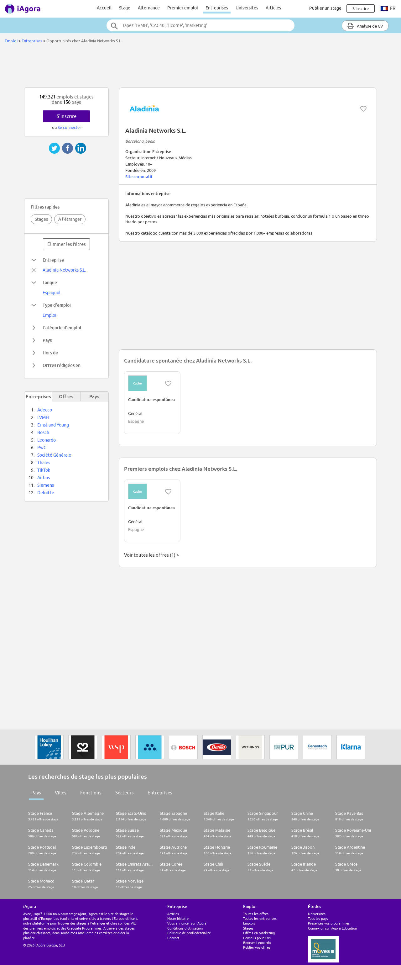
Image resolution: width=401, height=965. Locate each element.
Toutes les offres (255, 914)
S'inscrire (66, 116)
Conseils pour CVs (257, 938)
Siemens (45, 485)
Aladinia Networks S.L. (64, 270)
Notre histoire (178, 918)
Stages (41, 219)
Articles (273, 7)
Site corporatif (139, 176)
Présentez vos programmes (329, 923)
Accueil (104, 7)
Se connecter (69, 127)
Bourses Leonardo (257, 943)
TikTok (43, 470)
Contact (173, 938)
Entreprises (217, 7)
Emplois (249, 923)
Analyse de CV (365, 25)
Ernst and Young (53, 424)
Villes (60, 792)
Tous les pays (318, 918)
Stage (124, 7)
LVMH (43, 417)
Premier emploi (182, 7)
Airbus (43, 477)
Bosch (43, 432)
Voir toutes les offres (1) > (151, 555)
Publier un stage (325, 8)
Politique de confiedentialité (189, 933)
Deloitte (45, 492)
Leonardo (46, 440)
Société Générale (54, 455)
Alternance (149, 7)
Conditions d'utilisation (185, 928)
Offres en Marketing (259, 933)
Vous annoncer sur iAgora (186, 923)
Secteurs (124, 792)
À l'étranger (69, 219)
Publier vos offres (256, 947)
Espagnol (51, 292)
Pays (36, 792)
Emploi (11, 40)
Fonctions (91, 792)
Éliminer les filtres (66, 244)
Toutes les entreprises (260, 918)
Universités (247, 7)
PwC (41, 447)
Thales (43, 462)
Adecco (44, 409)
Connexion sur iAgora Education (332, 928)
